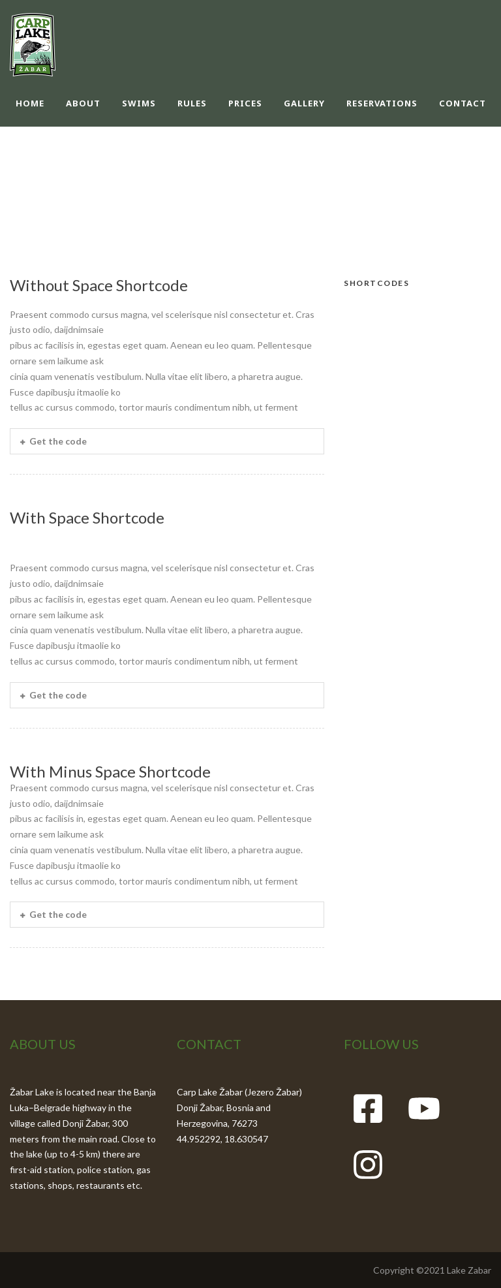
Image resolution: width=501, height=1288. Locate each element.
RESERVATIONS (382, 103)
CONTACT (462, 103)
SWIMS (139, 103)
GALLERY (304, 103)
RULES (192, 103)
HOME (30, 103)
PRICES (245, 103)
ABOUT (83, 103)
